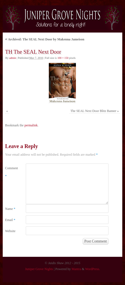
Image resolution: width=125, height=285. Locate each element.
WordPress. (92, 269)
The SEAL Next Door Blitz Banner (93, 111)
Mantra (76, 269)
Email (10, 220)
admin (12, 57)
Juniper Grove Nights (39, 269)
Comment (10, 172)
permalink (31, 125)
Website (10, 231)
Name (10, 209)
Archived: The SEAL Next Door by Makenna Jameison (44, 39)
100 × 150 (63, 57)
